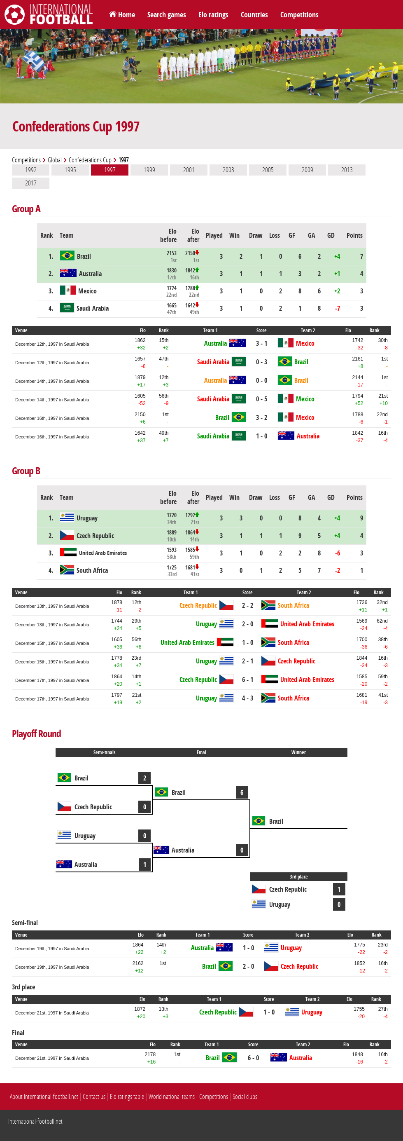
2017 (31, 183)
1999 (149, 170)
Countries (254, 14)
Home (126, 14)
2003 (228, 170)
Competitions (299, 14)
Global (55, 160)
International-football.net (35, 1121)
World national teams (172, 1097)
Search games (166, 14)
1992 (31, 170)
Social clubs (245, 1097)
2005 (268, 170)
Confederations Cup (90, 160)
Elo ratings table (127, 1097)
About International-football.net (44, 1097)
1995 (70, 170)
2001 (189, 170)
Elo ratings (213, 14)
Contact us (94, 1097)
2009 (307, 170)
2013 (347, 170)
